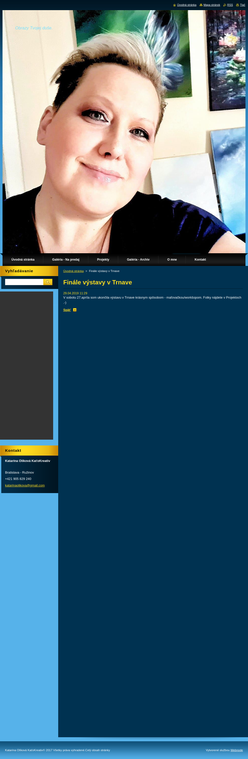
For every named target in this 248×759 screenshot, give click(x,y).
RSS (230, 4)
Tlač (242, 4)
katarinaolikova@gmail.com (25, 485)
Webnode (237, 750)
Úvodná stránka (73, 271)
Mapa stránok (211, 4)
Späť (67, 310)
